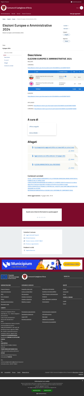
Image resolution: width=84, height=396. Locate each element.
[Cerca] (81, 7)
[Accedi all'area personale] (76, 2)
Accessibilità (7, 372)
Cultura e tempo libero (27, 292)
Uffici (2, 294)
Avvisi (13, 19)
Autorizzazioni (45, 302)
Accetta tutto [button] (36, 390)
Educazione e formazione (48, 289)
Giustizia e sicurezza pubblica (49, 292)
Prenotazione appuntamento (28, 312)
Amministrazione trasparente (49, 312)
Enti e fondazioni (5, 297)
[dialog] (42, 387)
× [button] (82, 380)
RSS (2, 372)
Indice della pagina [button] (8, 52)
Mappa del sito (25, 372)
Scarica (71, 150)
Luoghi (64, 301)
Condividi (66, 26)
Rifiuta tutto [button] (47, 390)
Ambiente (44, 297)
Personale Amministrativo (7, 302)
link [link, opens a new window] (55, 387)
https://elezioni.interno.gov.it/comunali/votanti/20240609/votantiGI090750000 (55, 109)
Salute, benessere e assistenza (49, 299)
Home (4, 19)
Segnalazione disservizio (27, 314)
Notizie (64, 289)
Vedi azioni (67, 29)
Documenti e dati (5, 304)
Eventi (64, 304)
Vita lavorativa (25, 294)
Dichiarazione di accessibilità (49, 322)
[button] (42, 393)
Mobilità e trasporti (26, 302)
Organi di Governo (5, 289)
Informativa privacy (47, 314)
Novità (9, 19)
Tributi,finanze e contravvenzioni (50, 294)
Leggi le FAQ (24, 317)
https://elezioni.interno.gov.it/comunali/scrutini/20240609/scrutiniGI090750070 (49, 68)
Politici (2, 299)
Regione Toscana (5, 2)
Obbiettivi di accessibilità (48, 319)
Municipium (75, 372)
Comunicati (65, 292)
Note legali (44, 317)
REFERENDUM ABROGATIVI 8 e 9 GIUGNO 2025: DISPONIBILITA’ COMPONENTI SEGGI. (50, 190)
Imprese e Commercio (27, 297)
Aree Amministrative (6, 292)
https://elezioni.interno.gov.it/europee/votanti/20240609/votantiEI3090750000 (55, 106)
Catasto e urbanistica (27, 299)
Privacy (14, 372)
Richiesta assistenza (26, 319)
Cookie (18, 372)
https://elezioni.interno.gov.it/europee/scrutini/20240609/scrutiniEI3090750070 (49, 96)
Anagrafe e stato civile (27, 289)
